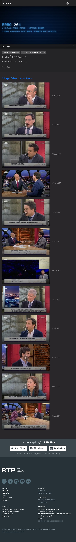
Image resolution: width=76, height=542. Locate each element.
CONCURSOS (42, 497)
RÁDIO (4, 495)
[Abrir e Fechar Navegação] (73, 3)
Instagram (16, 481)
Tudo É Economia (14, 57)
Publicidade (51, 529)
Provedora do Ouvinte (10, 511)
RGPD (40, 518)
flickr (28, 481)
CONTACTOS (6, 507)
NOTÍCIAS (5, 488)
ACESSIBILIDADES (7, 514)
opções (6, 67)
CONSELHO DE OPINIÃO (45, 511)
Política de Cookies (24, 529)
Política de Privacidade (9, 529)
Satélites (5, 516)
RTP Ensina (5, 500)
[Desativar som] (8, 46)
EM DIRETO (41, 491)
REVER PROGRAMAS (44, 493)
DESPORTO (5, 491)
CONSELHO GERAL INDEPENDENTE (49, 509)
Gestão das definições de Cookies (50, 521)
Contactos (42, 502)
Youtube (22, 481)
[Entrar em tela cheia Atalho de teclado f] (72, 46)
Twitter (10, 481)
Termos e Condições (39, 529)
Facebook (4, 481)
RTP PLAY (41, 488)
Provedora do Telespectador (13, 509)
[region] (38, 27)
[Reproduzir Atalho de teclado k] (3, 46)
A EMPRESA (42, 507)
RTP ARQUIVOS (7, 498)
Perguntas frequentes (46, 500)
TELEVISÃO (5, 493)
